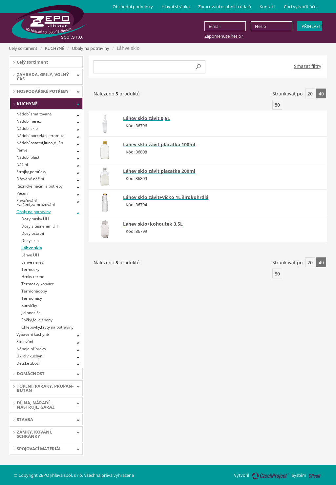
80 (277, 105)
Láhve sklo (31, 248)
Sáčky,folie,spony (36, 320)
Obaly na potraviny (90, 48)
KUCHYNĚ (54, 48)
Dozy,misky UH (35, 219)
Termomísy (31, 298)
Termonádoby (34, 291)
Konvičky (29, 305)
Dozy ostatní (32, 233)
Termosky (30, 269)
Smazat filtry (307, 66)
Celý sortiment (23, 48)
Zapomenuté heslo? (223, 36)
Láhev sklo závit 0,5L (146, 118)
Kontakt (267, 7)
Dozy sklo (30, 240)
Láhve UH (30, 255)
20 (310, 94)
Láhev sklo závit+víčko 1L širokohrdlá (165, 197)
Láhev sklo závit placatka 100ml (159, 144)
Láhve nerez (32, 262)
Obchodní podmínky (133, 7)
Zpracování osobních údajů (224, 7)
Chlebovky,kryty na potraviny (47, 327)
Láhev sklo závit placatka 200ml (159, 171)
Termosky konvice (37, 284)
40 (321, 94)
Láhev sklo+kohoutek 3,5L (153, 224)
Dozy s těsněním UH (39, 226)
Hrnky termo (32, 276)
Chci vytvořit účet (301, 7)
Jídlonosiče (31, 312)
